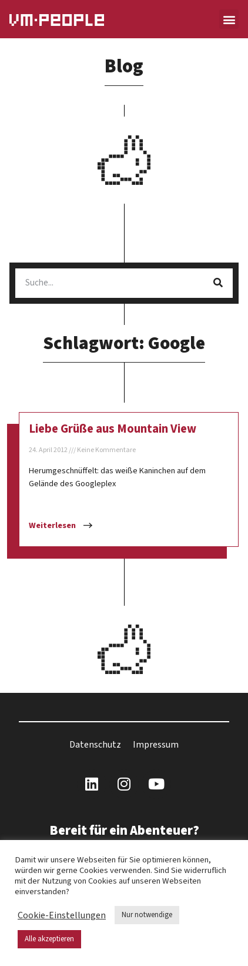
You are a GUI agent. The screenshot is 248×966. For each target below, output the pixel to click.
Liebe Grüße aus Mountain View (112, 428)
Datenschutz (95, 744)
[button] (229, 19)
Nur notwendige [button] (147, 914)
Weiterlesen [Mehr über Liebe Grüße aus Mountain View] (53, 525)
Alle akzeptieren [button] (49, 939)
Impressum (156, 744)
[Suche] (218, 283)
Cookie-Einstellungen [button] (62, 915)
